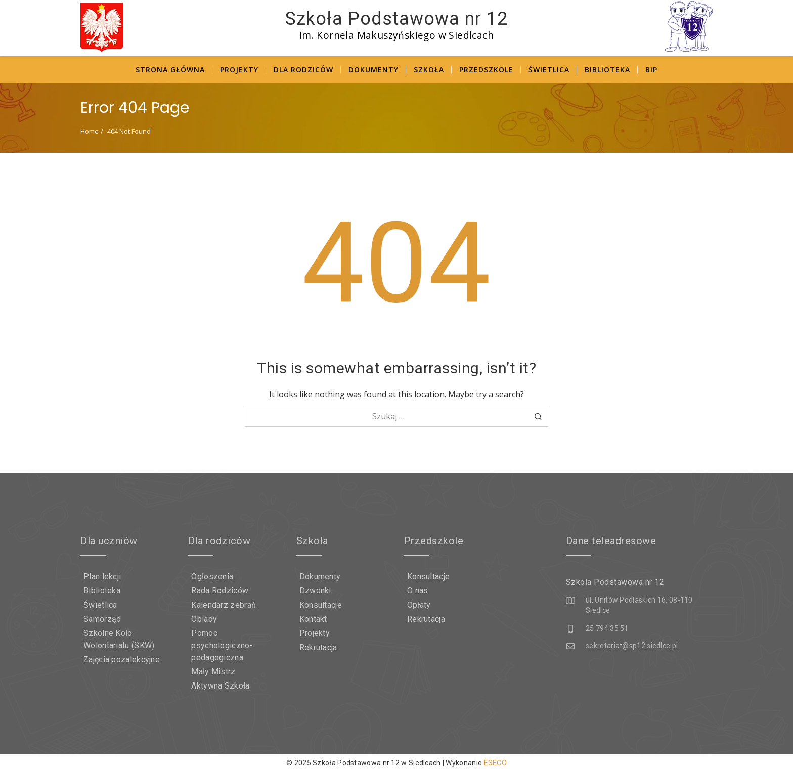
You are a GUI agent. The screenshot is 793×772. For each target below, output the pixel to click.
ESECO (495, 763)
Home (89, 131)
